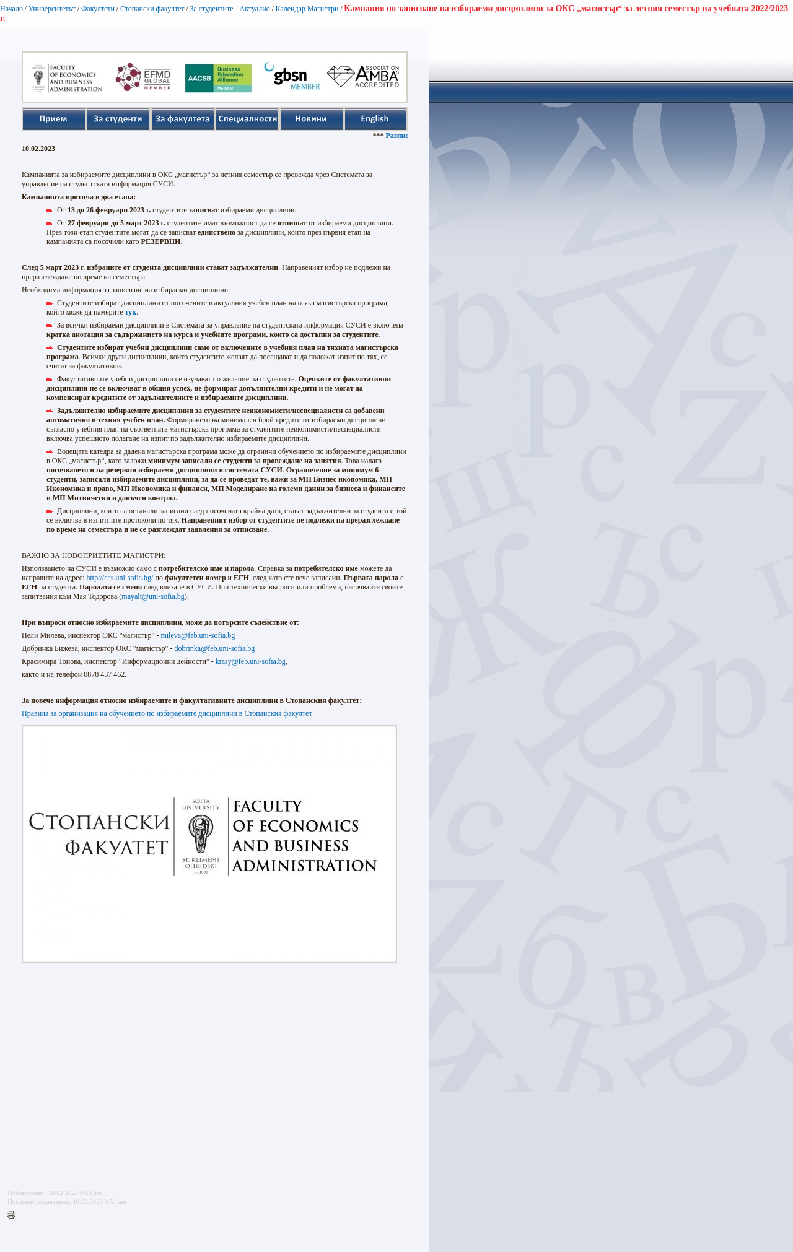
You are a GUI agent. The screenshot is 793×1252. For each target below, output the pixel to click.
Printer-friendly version (14, 1215)
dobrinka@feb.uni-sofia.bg (215, 648)
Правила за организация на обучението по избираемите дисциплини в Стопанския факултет (167, 713)
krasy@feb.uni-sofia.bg (251, 661)
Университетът (52, 8)
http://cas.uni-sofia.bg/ (119, 577)
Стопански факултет (152, 8)
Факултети (98, 8)
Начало (11, 8)
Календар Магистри (306, 8)
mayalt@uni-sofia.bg (152, 596)
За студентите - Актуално (229, 8)
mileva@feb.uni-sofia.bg (197, 635)
